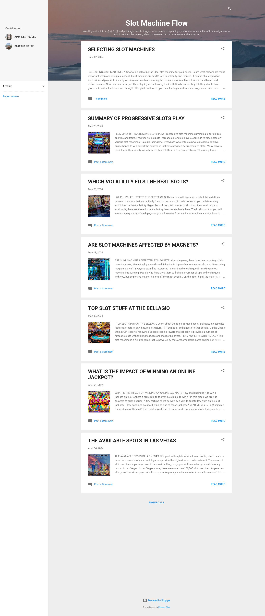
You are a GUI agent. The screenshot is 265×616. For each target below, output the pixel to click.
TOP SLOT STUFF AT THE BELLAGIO (129, 395)
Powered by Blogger (156, 600)
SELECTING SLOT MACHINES (121, 49)
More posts (156, 589)
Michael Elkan (164, 607)
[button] (223, 49)
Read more (218, 185)
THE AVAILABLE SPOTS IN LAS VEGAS (132, 527)
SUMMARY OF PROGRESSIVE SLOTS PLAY (136, 205)
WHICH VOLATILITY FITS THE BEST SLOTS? (138, 268)
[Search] (230, 9)
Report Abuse (11, 96)
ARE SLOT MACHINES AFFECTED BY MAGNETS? (143, 332)
